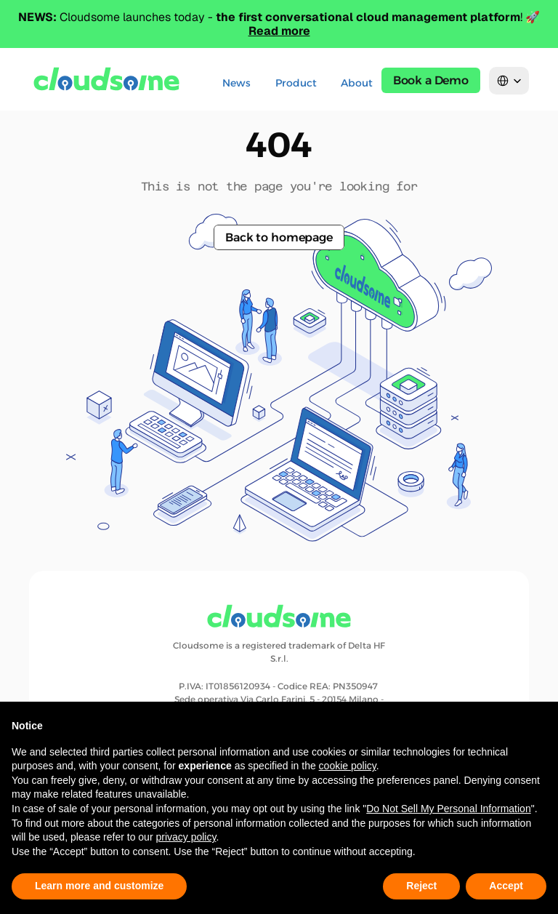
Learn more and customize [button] (99, 885)
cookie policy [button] (347, 765)
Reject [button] (421, 885)
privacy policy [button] (185, 837)
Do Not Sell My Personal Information (448, 808)
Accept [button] (506, 885)
